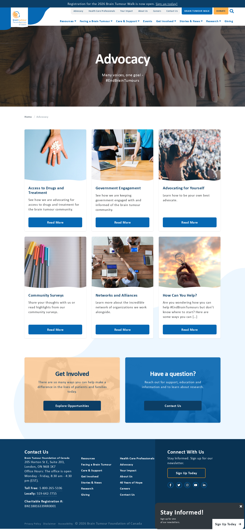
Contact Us (172, 10)
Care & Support (126, 21)
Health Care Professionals (102, 10)
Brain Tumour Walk (197, 10)
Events (147, 21)
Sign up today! (166, 3)
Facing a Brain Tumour (95, 21)
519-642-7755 (47, 494)
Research (212, 21)
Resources (67, 21)
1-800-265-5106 (50, 489)
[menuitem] (68, 21)
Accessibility (65, 525)
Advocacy (78, 10)
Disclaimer (49, 525)
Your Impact (126, 10)
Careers (157, 10)
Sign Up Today (186, 473)
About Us (143, 10)
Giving (229, 21)
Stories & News (190, 21)
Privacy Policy (32, 525)
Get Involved (165, 21)
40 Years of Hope (131, 484)
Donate (221, 10)
